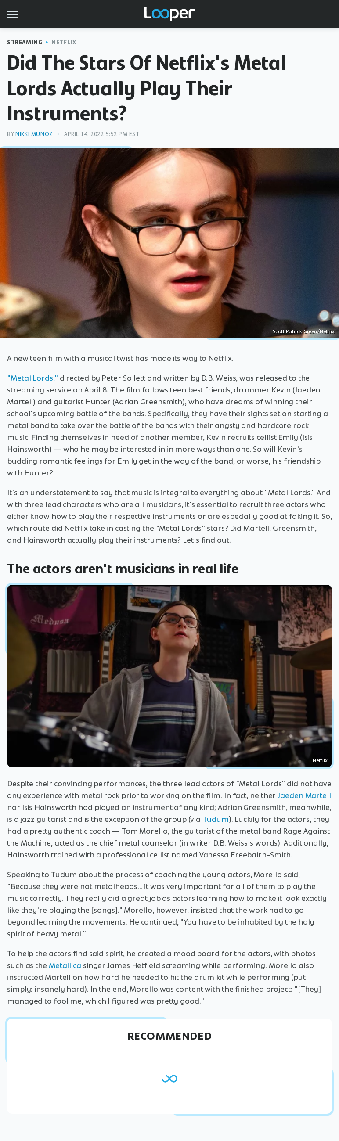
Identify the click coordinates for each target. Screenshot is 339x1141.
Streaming (24, 42)
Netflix (63, 42)
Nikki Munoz (34, 134)
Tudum (215, 819)
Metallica (65, 965)
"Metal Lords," (32, 378)
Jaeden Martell (304, 795)
